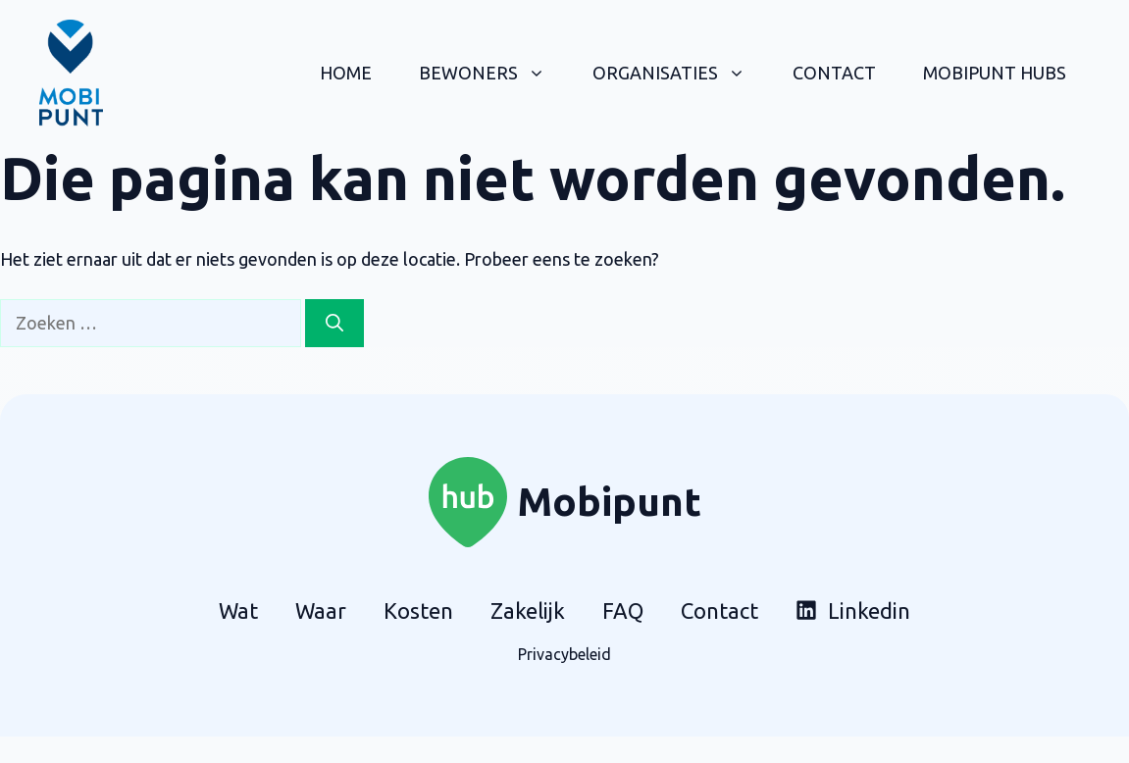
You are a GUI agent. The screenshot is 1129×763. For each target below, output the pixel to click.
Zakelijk (527, 610)
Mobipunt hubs (994, 72)
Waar (320, 610)
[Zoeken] (334, 323)
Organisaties (680, 72)
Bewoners (494, 72)
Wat (238, 610)
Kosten (418, 610)
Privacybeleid (564, 654)
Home (346, 72)
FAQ (622, 610)
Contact (834, 72)
